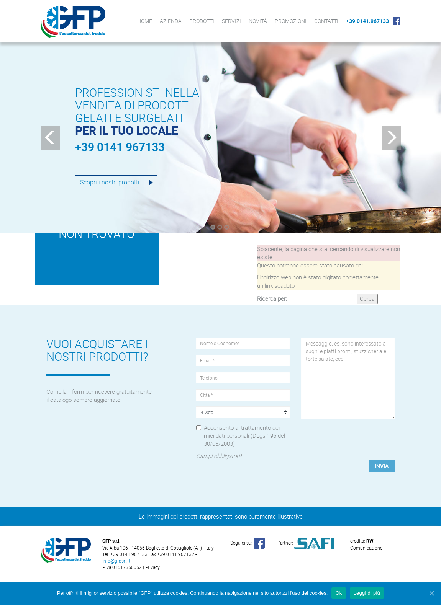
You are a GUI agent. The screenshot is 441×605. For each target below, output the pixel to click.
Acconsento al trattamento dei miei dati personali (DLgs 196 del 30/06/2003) (244, 436)
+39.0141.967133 (367, 20)
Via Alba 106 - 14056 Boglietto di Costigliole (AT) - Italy (158, 548)
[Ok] (431, 593)
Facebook (396, 21)
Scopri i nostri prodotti (109, 182)
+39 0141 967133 (120, 147)
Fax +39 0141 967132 (171, 554)
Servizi (231, 20)
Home (144, 20)
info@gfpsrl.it (116, 561)
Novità (258, 20)
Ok (338, 593)
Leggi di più (367, 593)
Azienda (171, 20)
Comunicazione (366, 544)
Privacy (152, 567)
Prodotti (201, 20)
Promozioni (291, 20)
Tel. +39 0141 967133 (125, 554)
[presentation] (347, 436)
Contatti (326, 20)
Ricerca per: (272, 298)
